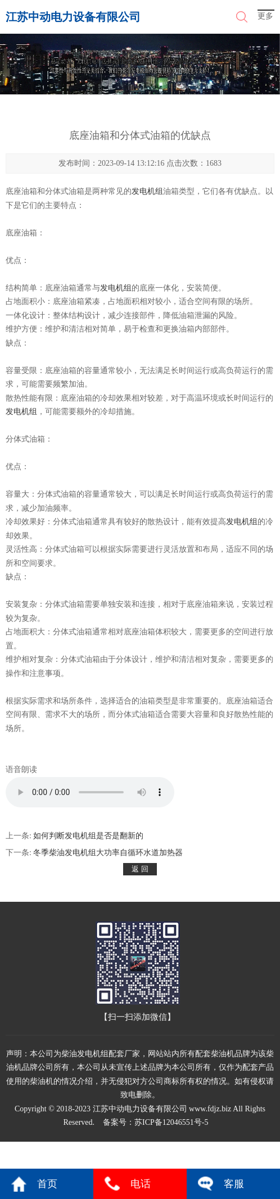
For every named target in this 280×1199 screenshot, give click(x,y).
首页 (47, 1183)
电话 (140, 1183)
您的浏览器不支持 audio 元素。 (90, 792)
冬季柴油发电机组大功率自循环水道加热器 (108, 852)
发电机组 (147, 191)
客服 (234, 1183)
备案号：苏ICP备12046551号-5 (155, 1122)
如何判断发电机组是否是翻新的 (88, 836)
